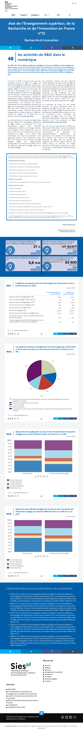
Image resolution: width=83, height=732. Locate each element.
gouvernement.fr (52, 726)
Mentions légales (50, 679)
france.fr (73, 726)
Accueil (46, 665)
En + (47, 15)
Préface (46, 668)
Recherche (48, 674)
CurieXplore (11, 705)
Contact (47, 681)
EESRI (13, 15)
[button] (15, 418)
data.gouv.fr (64, 726)
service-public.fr (24, 726)
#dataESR (10, 689)
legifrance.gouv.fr (38, 726)
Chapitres (24, 15)
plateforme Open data (15, 707)
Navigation (35, 15)
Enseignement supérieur (53, 672)
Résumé (47, 670)
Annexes (47, 677)
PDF (58, 15)
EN (76, 3)
